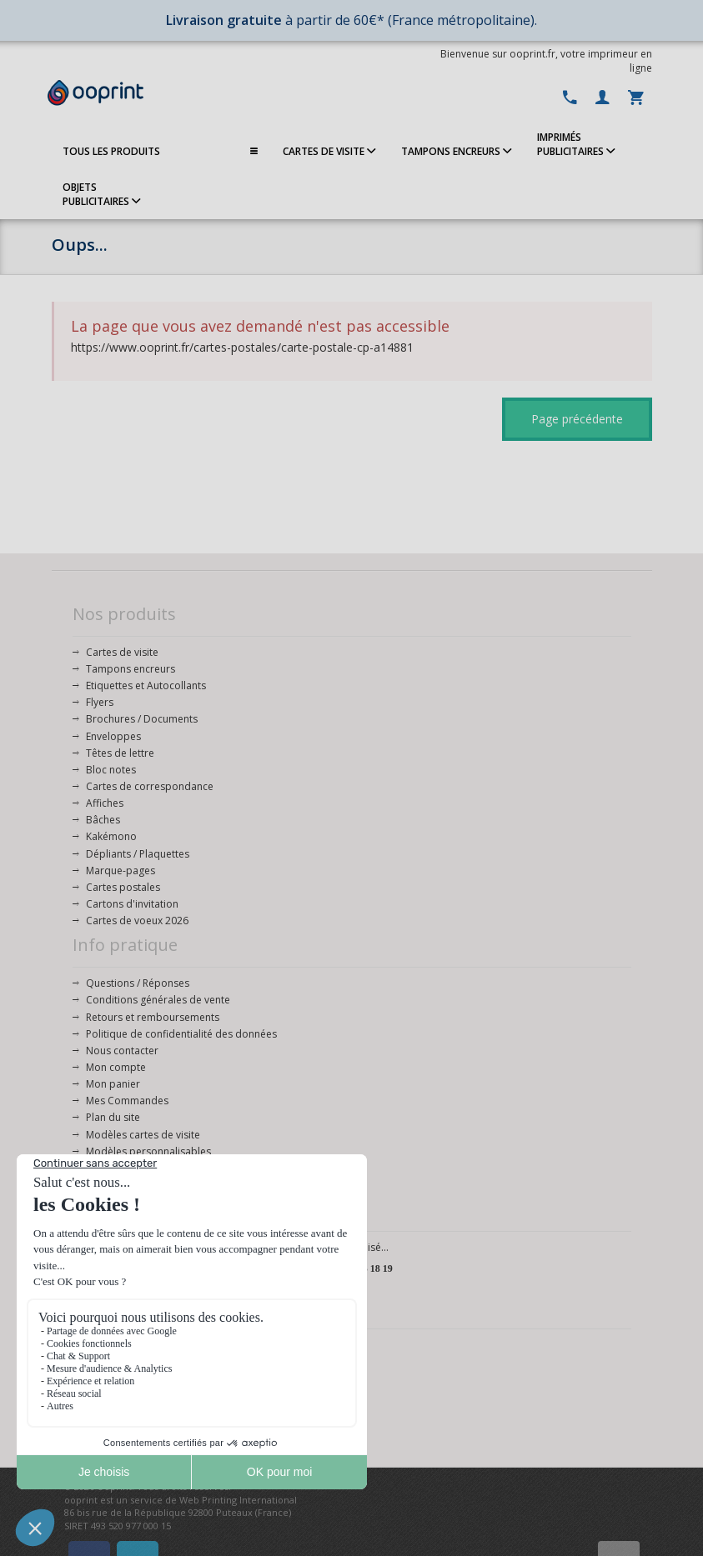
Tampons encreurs (130, 669)
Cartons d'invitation (132, 904)
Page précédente (577, 419)
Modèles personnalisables (148, 1151)
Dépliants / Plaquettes (137, 854)
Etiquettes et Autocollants (146, 685)
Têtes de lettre (120, 753)
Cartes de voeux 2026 (137, 920)
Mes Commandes (127, 1100)
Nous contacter (122, 1050)
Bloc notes (111, 770)
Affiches (104, 803)
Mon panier (113, 1084)
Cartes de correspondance (149, 786)
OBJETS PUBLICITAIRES (102, 194)
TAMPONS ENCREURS (456, 151)
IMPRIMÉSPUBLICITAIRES (576, 144)
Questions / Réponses (137, 983)
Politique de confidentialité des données (181, 1034)
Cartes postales (123, 887)
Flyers (99, 702)
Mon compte (116, 1067)
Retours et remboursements (152, 1017)
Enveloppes (113, 736)
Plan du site (113, 1117)
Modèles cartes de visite (143, 1135)
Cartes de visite (122, 652)
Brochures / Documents (142, 719)
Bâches (103, 820)
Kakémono (111, 836)
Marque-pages (120, 870)
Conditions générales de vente (158, 1000)
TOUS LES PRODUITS (160, 151)
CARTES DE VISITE (329, 151)
